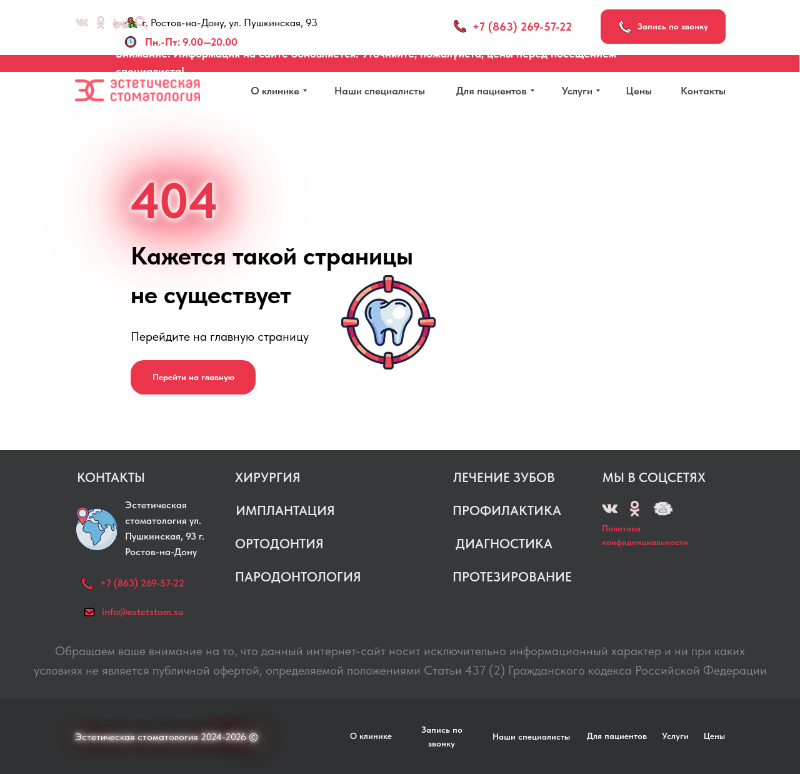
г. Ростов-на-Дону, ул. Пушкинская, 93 (230, 22)
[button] (663, 26)
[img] (663, 509)
